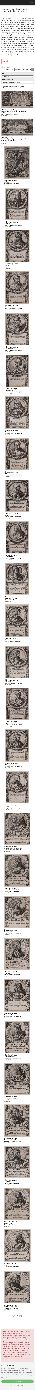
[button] (17, 1385)
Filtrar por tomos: (7, 74)
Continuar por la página (9, 1316)
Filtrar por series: (7, 80)
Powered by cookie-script (17, 1388)
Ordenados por (10, 69)
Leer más (5, 61)
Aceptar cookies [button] (17, 1381)
